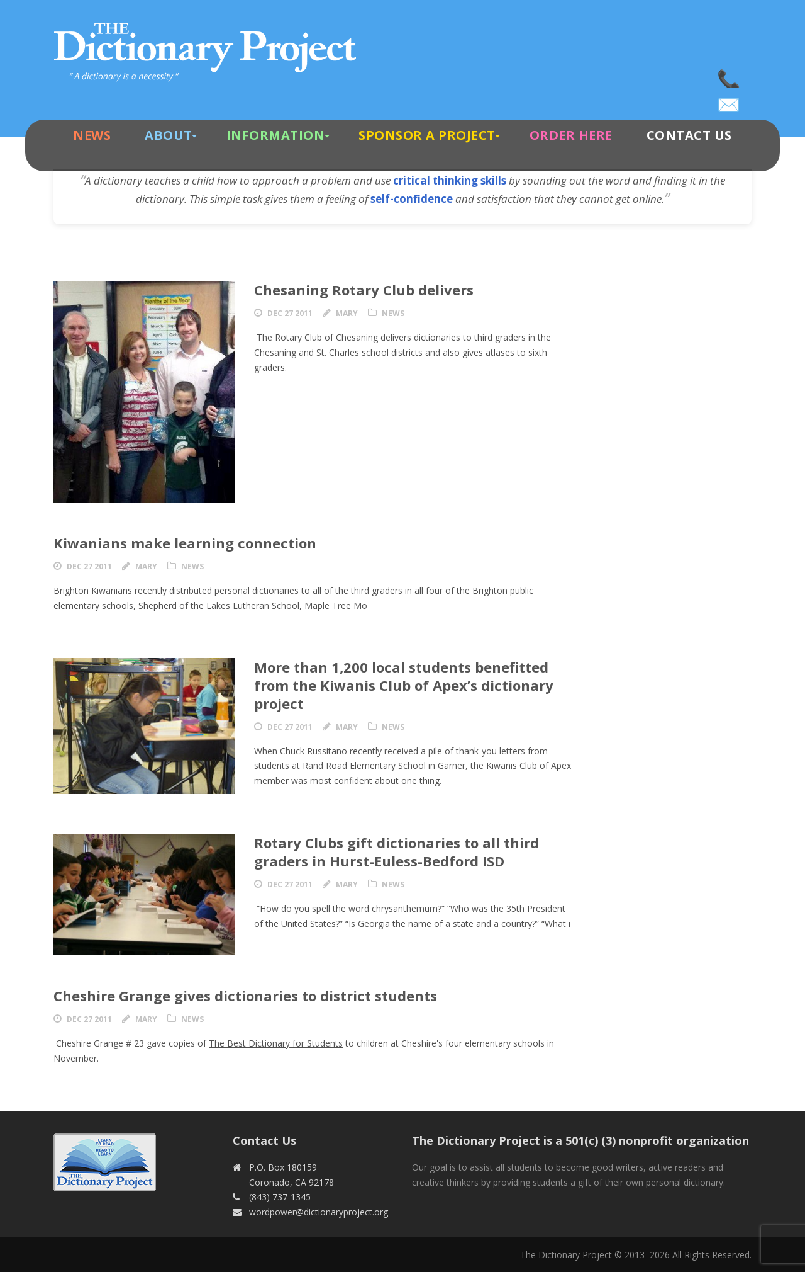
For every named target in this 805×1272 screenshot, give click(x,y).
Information (275, 135)
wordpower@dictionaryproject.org (729, 100)
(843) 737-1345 (729, 75)
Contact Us (689, 135)
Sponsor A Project (427, 135)
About (168, 135)
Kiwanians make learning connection (184, 542)
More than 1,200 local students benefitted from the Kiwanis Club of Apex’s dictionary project (403, 684)
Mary (347, 313)
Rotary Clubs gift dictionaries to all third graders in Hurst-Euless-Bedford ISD (396, 851)
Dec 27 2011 (290, 313)
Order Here (571, 135)
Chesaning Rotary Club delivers (364, 289)
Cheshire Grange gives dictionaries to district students (245, 995)
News (92, 135)
